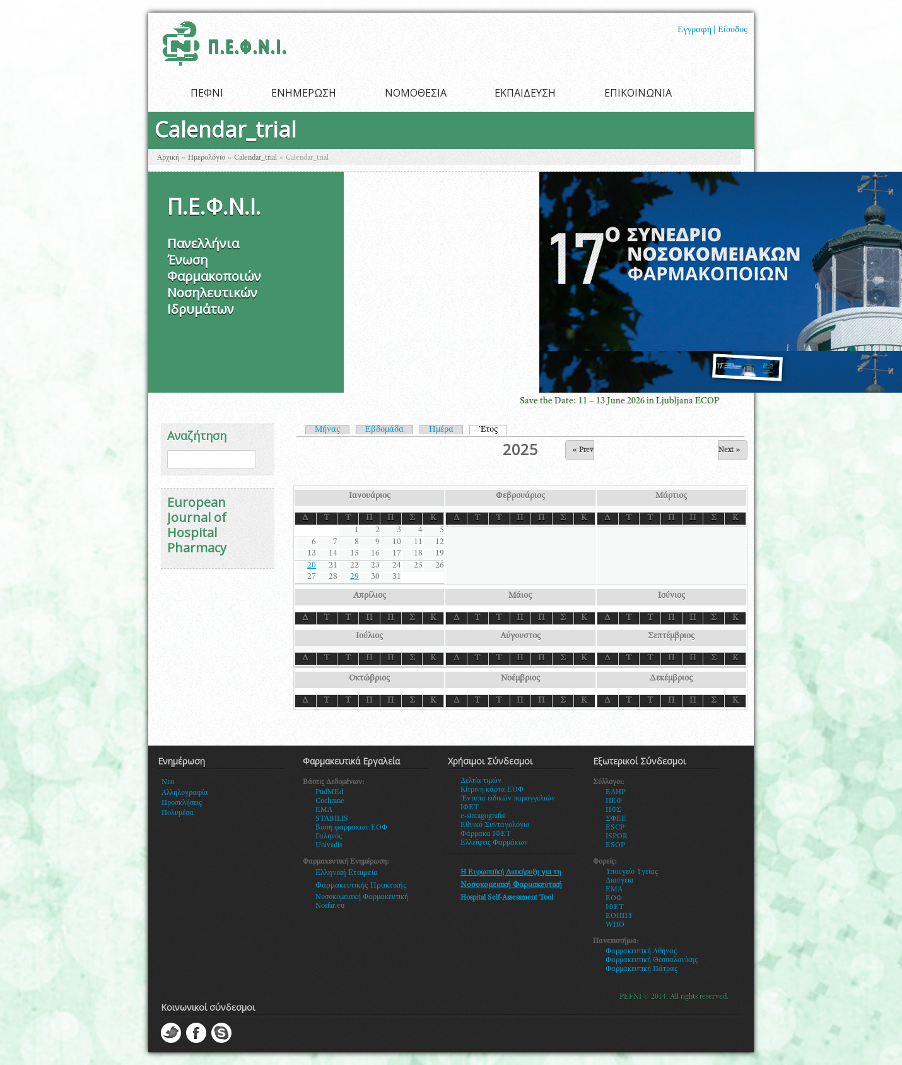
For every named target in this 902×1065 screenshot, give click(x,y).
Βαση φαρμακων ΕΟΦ (351, 827)
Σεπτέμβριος (671, 636)
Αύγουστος (520, 636)
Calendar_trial (255, 158)
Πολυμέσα (177, 813)
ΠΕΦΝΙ (206, 93)
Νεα (168, 782)
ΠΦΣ (613, 810)
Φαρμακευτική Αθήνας (641, 951)
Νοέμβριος (520, 678)
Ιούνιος (671, 596)
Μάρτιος (671, 496)
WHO (615, 925)
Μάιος (520, 596)
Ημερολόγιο (206, 158)
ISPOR (617, 836)
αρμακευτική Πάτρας (644, 969)
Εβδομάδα (384, 429)
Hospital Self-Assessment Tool (506, 897)
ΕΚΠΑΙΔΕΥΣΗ (525, 93)
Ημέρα (441, 429)
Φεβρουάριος (520, 496)
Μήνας (327, 429)
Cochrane (329, 801)
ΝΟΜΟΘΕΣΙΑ (416, 93)
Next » (729, 450)
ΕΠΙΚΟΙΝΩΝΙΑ (638, 93)
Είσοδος (732, 30)
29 (354, 577)
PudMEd (329, 792)
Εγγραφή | (696, 30)
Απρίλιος (369, 596)
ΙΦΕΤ (615, 907)
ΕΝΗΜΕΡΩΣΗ (303, 93)
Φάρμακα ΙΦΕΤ (485, 834)
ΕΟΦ (614, 898)
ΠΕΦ (614, 801)
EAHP (616, 792)
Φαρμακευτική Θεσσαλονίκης (652, 960)
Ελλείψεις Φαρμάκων (494, 843)
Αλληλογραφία (184, 793)
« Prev (583, 450)
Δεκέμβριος (671, 678)
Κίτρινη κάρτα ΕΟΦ (492, 790)
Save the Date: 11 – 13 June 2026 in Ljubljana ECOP (638, 401)
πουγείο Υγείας (634, 872)
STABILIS (331, 819)
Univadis (328, 845)
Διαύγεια (620, 880)
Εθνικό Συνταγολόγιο (494, 825)
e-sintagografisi (483, 816)
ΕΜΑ (614, 889)
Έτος (493, 429)
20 (311, 565)
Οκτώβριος (369, 678)
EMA (323, 810)
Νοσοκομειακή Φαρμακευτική (361, 897)
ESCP (615, 827)
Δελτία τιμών (480, 781)
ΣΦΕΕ (616, 819)
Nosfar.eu (329, 906)
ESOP (615, 845)
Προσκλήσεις (181, 803)
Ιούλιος (369, 636)
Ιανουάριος (369, 496)
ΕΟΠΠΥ (619, 916)
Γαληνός (328, 836)
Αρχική (168, 158)
